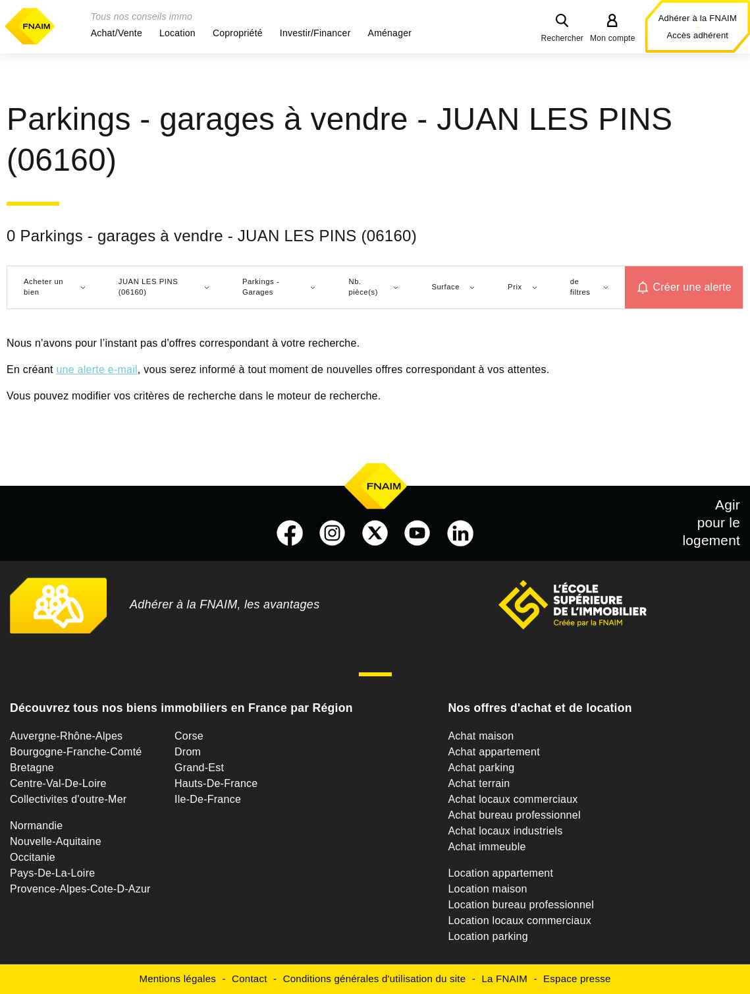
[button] (116, 32)
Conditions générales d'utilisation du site (374, 978)
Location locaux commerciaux (519, 920)
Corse (188, 736)
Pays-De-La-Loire (52, 873)
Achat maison (481, 736)
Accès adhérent (697, 35)
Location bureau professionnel (521, 904)
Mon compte (612, 38)
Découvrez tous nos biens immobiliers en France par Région (181, 708)
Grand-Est (199, 767)
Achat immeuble (486, 846)
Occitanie (32, 857)
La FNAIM (504, 978)
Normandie (36, 825)
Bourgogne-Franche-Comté (76, 751)
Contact (249, 978)
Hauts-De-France (215, 783)
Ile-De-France (207, 799)
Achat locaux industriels (505, 830)
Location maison (487, 888)
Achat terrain (479, 783)
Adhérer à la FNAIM (697, 18)
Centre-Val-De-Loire (58, 783)
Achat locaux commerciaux (512, 799)
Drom (187, 751)
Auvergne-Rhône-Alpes (66, 736)
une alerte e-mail (96, 369)
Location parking (487, 936)
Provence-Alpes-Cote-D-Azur (80, 888)
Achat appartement (493, 751)
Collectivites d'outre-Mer (68, 799)
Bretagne (32, 767)
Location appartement (500, 873)
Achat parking (481, 767)
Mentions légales (177, 978)
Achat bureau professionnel (514, 815)
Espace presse (576, 978)
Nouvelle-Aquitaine (55, 841)
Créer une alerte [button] (692, 287)
